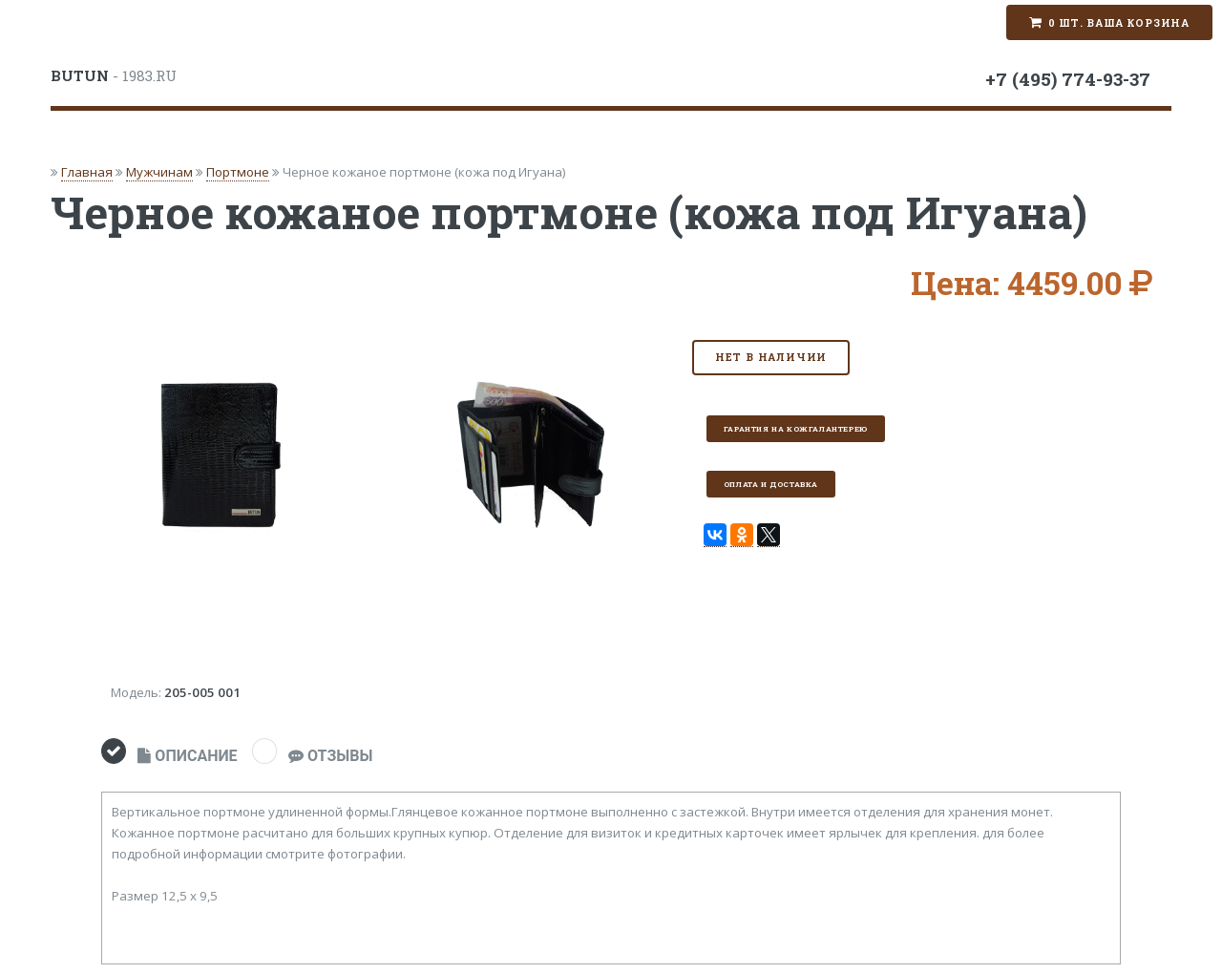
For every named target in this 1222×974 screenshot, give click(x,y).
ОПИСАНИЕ (187, 756)
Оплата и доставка (771, 484)
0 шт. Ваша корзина (1119, 23)
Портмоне (237, 171)
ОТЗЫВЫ (330, 756)
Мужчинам (159, 171)
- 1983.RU (114, 75)
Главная (87, 171)
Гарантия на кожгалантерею (796, 429)
